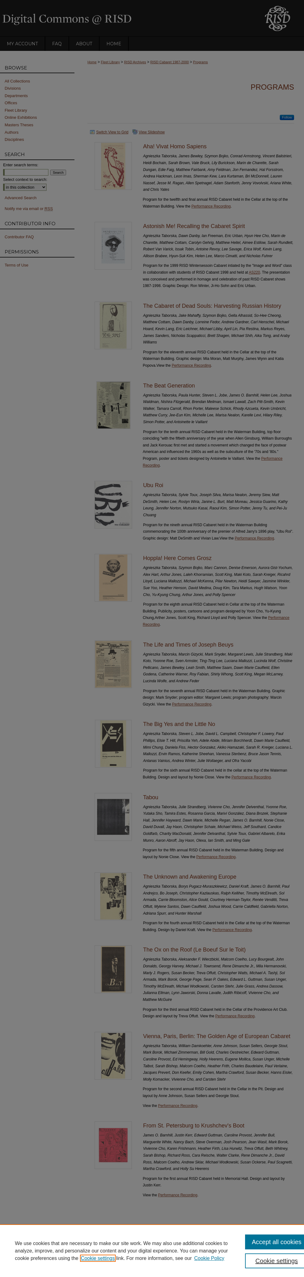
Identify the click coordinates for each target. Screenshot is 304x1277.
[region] (152, 1250)
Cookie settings (98, 1258)
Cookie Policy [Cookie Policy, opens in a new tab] (209, 1258)
